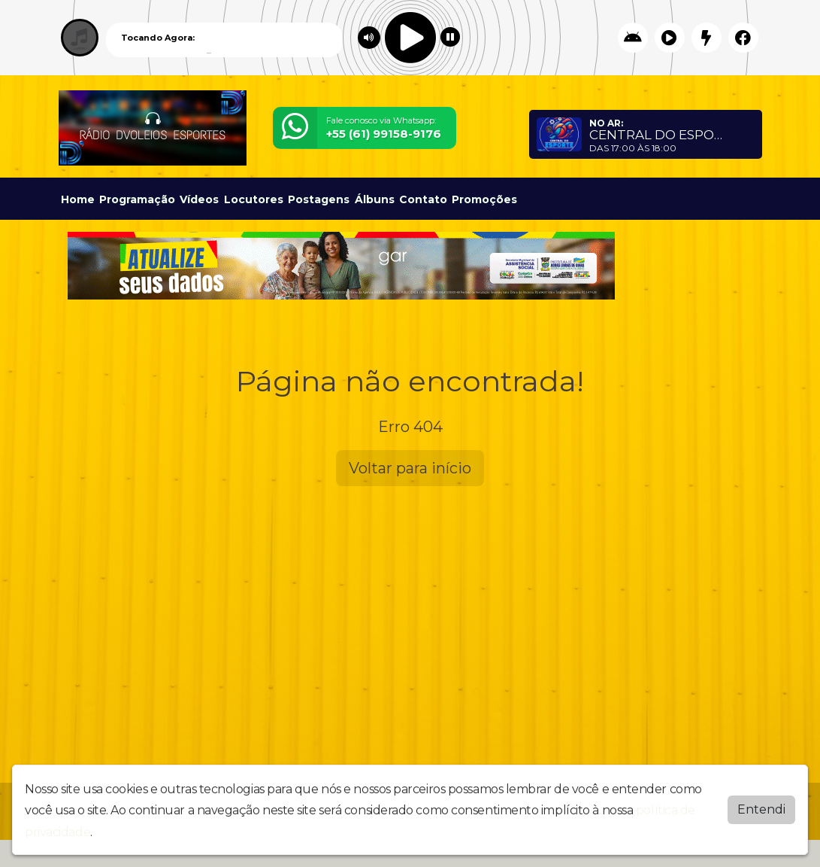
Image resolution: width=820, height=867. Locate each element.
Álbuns (375, 199)
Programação (137, 199)
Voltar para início (410, 468)
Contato (423, 199)
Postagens (318, 199)
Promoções (484, 199)
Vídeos (199, 199)
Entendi (761, 809)
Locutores (253, 199)
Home (78, 199)
